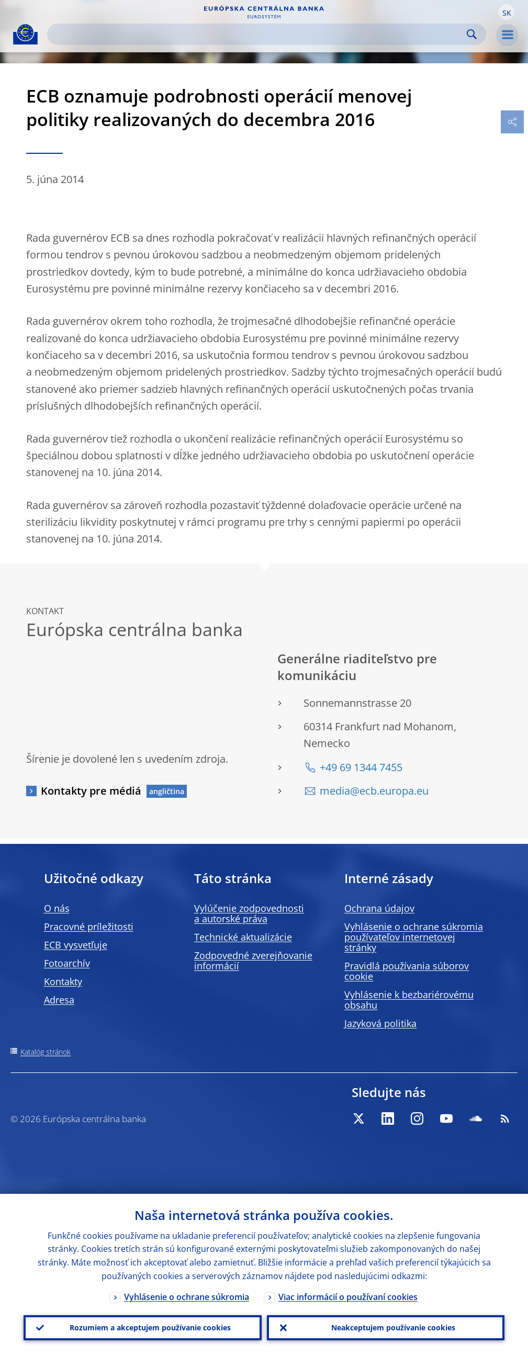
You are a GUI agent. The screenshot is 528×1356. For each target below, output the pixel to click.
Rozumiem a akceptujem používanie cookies (150, 1327)
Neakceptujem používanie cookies (393, 1327)
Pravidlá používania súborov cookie (406, 970)
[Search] (258, 34)
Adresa (59, 999)
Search (471, 34)
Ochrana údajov (379, 908)
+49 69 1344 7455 (361, 767)
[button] (506, 12)
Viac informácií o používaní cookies (348, 1297)
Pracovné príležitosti (88, 926)
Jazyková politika (380, 1023)
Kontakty (63, 981)
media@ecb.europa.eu (374, 791)
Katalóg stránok (45, 1052)
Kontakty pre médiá (91, 791)
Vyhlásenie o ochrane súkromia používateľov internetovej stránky (413, 937)
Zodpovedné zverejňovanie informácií (253, 960)
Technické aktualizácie (243, 937)
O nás (57, 908)
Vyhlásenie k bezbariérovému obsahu (409, 999)
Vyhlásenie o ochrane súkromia (186, 1297)
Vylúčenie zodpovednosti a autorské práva (249, 913)
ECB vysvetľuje (75, 945)
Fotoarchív (67, 963)
